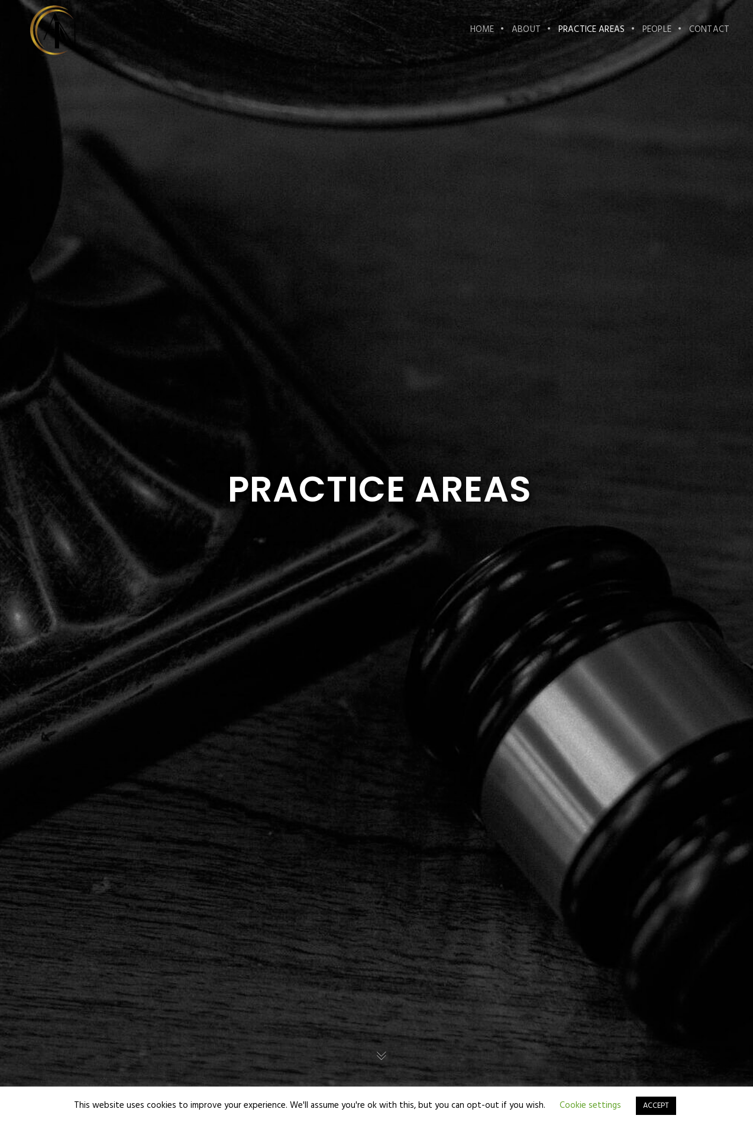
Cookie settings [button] (590, 1105)
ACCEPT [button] (656, 1106)
